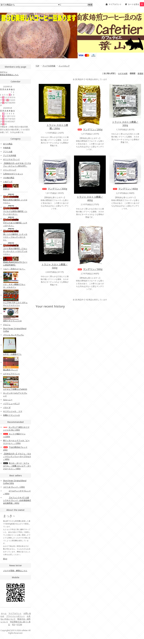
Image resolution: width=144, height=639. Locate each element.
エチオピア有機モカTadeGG (15, 389)
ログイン (3, 72)
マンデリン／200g (90, 129)
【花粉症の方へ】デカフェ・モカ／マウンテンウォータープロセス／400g (17, 456)
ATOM (19, 624)
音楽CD (6, 189)
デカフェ (7, 324)
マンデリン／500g (90, 269)
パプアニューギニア (11, 403)
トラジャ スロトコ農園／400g (90, 198)
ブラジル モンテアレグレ (13, 335)
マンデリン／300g (54, 188)
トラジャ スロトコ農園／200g (54, 126)
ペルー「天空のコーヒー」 (14, 268)
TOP (37, 66)
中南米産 (7, 147)
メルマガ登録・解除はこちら (15, 570)
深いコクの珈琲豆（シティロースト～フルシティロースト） (15, 237)
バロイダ (7, 407)
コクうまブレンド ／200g (14, 487)
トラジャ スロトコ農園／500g (54, 266)
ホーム (4, 613)
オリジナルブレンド (11, 159)
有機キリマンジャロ (11, 415)
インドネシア (64, 66)
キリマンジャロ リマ (12, 411)
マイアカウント (115, 4)
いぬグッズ (7, 181)
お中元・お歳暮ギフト (12, 354)
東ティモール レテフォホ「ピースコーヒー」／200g (16, 442)
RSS (13, 624)
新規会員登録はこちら (9, 74)
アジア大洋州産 (48, 66)
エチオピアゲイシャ (11, 373)
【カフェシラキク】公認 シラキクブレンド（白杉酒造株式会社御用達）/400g (17, 500)
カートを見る (136, 4)
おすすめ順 (122, 73)
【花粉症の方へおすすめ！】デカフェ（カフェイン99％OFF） (17, 164)
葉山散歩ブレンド (10, 369)
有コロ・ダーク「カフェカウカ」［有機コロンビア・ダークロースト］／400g (17, 466)
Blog (5, 558)
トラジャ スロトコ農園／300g (125, 123)
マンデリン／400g (125, 188)
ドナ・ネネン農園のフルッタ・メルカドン (14, 285)
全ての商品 (7, 143)
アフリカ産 (7, 151)
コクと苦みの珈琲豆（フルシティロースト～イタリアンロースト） (15, 251)
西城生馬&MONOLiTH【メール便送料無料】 (15, 263)
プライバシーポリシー (15, 616)
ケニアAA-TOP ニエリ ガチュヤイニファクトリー (15, 304)
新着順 (140, 73)
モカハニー (7, 399)
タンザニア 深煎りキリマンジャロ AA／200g (16, 428)
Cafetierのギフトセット (13, 173)
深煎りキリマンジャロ (12, 320)
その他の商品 (8, 177)
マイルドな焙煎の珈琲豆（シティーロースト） (15, 212)
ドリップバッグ (9, 170)
